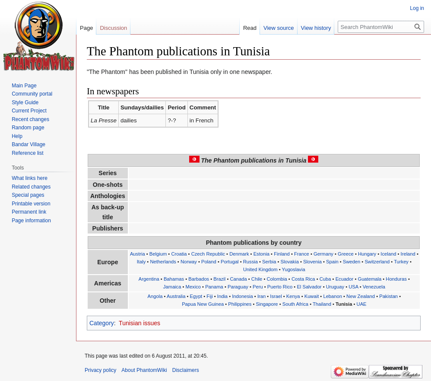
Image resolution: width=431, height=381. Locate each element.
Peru (258, 286)
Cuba (325, 279)
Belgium (158, 253)
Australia (176, 296)
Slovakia (290, 261)
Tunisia (344, 304)
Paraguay (238, 286)
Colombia (276, 279)
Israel (276, 296)
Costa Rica (303, 279)
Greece (346, 253)
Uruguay (335, 286)
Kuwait (311, 296)
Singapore (267, 304)
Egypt (196, 296)
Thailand (322, 304)
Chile (257, 279)
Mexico (193, 286)
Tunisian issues (139, 323)
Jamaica (172, 286)
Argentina (149, 279)
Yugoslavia (293, 269)
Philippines (239, 304)
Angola (155, 296)
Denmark (239, 253)
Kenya (293, 296)
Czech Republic (208, 253)
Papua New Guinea (203, 304)
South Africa (295, 304)
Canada (238, 279)
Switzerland (377, 261)
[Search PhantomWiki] (381, 27)
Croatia (179, 253)
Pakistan (388, 296)
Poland (208, 261)
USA (353, 286)
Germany (323, 253)
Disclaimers (185, 370)
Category (101, 323)
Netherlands (163, 261)
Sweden (351, 261)
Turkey (401, 261)
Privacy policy (100, 370)
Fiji (209, 296)
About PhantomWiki (144, 370)
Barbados (198, 279)
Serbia (269, 261)
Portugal (230, 261)
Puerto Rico (279, 286)
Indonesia (242, 296)
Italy (141, 261)
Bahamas (174, 279)
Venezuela (374, 286)
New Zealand (360, 296)
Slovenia (312, 261)
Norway (189, 261)
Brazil (219, 279)
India (222, 296)
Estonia (261, 253)
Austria (137, 253)
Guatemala (369, 279)
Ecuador (345, 279)
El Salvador (309, 286)
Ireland (408, 253)
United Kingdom (260, 269)
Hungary (367, 253)
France (301, 253)
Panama (214, 286)
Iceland (388, 253)
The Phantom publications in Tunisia (254, 160)
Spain (332, 261)
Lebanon (332, 296)
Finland (282, 253)
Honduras (396, 279)
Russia (250, 261)
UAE (362, 304)
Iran (261, 296)
